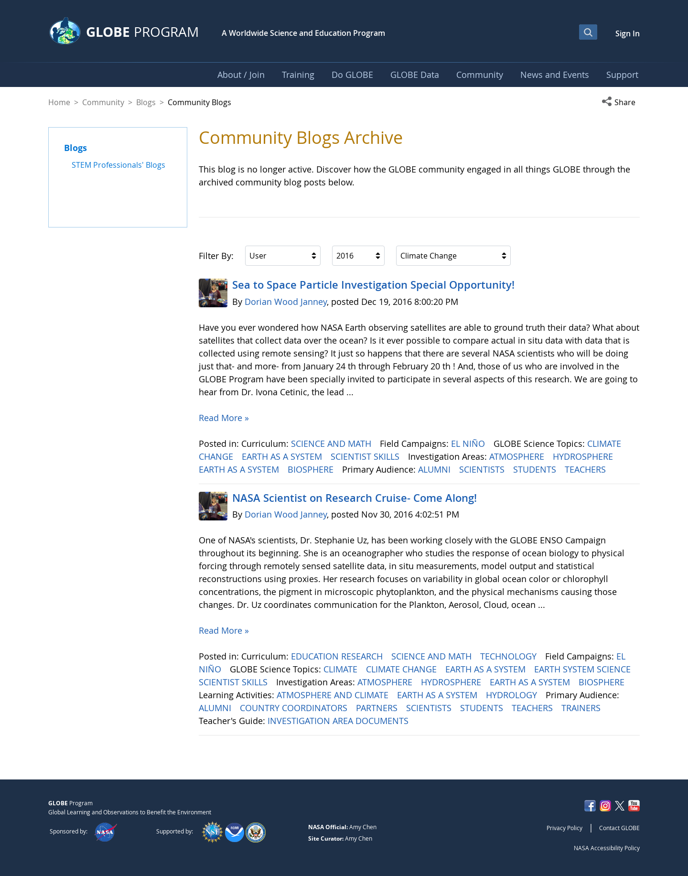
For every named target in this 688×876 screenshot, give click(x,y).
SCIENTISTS (483, 469)
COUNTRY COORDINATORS (295, 708)
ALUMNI (435, 469)
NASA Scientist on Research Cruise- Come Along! (354, 498)
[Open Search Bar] (588, 32)
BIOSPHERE (312, 469)
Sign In (627, 33)
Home (59, 102)
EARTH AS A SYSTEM (283, 456)
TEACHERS (586, 469)
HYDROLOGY (512, 695)
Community (103, 102)
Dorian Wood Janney (286, 301)
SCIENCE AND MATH (332, 443)
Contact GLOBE (619, 828)
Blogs (146, 102)
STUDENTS (536, 469)
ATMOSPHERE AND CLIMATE (334, 695)
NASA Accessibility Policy (607, 848)
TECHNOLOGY (509, 656)
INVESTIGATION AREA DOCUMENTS (339, 720)
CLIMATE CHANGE (402, 669)
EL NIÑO (469, 443)
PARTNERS (378, 708)
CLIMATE (341, 669)
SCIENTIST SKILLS (366, 456)
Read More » (224, 417)
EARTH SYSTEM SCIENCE (583, 669)
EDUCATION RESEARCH (338, 656)
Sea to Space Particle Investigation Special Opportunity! (373, 285)
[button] (621, 102)
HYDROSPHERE (584, 456)
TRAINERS (582, 708)
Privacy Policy (564, 828)
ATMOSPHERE (518, 456)
